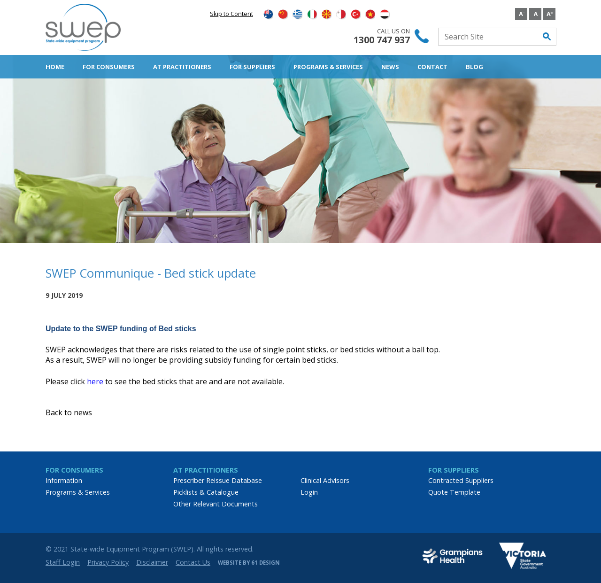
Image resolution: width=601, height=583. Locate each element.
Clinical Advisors (324, 480)
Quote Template (454, 492)
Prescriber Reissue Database (217, 480)
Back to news (69, 412)
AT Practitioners (182, 66)
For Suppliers (252, 66)
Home (55, 66)
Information (64, 480)
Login (309, 492)
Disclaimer (152, 562)
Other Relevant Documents (215, 503)
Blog (474, 66)
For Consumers (109, 66)
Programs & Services (328, 66)
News (390, 66)
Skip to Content (231, 13)
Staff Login (63, 562)
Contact (432, 66)
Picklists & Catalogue (206, 492)
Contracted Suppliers (460, 480)
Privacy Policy (108, 562)
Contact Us (193, 562)
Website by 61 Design (249, 562)
